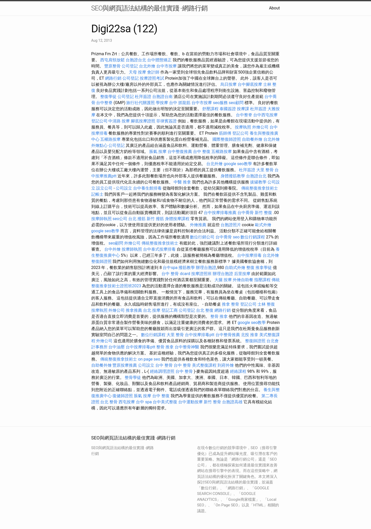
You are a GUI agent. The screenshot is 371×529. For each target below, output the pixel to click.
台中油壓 (116, 347)
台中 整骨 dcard (175, 273)
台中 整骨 (164, 365)
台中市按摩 (166, 66)
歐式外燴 (263, 224)
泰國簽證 (228, 108)
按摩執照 (243, 127)
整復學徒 (108, 96)
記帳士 (97, 194)
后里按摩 (242, 273)
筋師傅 (225, 133)
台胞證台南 (162, 96)
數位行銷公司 (202, 237)
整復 (250, 267)
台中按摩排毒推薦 (220, 212)
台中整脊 (104, 102)
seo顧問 (236, 102)
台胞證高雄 (232, 401)
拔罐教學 (258, 182)
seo (236, 237)
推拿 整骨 (230, 304)
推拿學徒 (263, 267)
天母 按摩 (137, 72)
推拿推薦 (134, 310)
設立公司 (104, 188)
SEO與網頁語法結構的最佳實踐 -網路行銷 (149, 8)
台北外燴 (147, 66)
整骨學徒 (133, 377)
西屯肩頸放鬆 (112, 60)
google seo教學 (238, 163)
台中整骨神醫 (187, 347)
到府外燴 (226, 365)
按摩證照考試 (152, 78)
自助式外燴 (235, 267)
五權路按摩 (110, 139)
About (274, 8)
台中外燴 (112, 249)
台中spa (170, 267)
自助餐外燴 (252, 139)
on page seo (149, 359)
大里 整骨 (265, 169)
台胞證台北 (136, 60)
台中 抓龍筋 (179, 102)
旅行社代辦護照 (140, 102)
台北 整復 (204, 310)
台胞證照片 (231, 224)
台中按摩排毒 (249, 255)
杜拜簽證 (143, 96)
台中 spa (144, 401)
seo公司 (119, 218)
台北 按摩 (151, 310)
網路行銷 (113, 78)
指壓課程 (262, 279)
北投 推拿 (249, 334)
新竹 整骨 (212, 401)
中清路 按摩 (119, 121)
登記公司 (99, 121)
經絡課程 (238, 371)
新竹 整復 (263, 212)
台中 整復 (201, 151)
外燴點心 (99, 145)
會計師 (153, 72)
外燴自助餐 (243, 279)
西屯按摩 (127, 401)
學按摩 (162, 102)
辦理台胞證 (206, 267)
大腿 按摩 (223, 279)
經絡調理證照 (162, 371)
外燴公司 (260, 127)
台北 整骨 (109, 401)
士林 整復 (266, 304)
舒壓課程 (210, 108)
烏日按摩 (228, 84)
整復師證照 (101, 261)
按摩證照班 (201, 273)
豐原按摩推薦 (124, 365)
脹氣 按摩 (158, 151)
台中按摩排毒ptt (199, 334)
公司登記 (130, 66)
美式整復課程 (204, 365)
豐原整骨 (112, 66)
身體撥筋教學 (233, 176)
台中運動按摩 (190, 401)
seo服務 (220, 102)
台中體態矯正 (159, 60)
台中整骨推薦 (227, 334)
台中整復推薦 (180, 151)
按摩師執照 (101, 218)
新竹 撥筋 (155, 218)
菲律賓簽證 (166, 121)
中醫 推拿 (182, 182)
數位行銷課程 (252, 237)
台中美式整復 (165, 401)
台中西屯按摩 (265, 114)
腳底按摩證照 (143, 121)
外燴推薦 (198, 224)
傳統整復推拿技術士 (259, 188)
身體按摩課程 (177, 218)
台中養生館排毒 (147, 188)
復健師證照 (122, 395)
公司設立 (124, 188)
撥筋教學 (186, 267)
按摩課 (243, 108)
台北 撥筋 (137, 218)
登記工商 (169, 310)
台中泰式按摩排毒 (159, 249)
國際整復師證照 (226, 139)
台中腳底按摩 (250, 84)
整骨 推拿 (219, 316)
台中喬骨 (245, 212)
